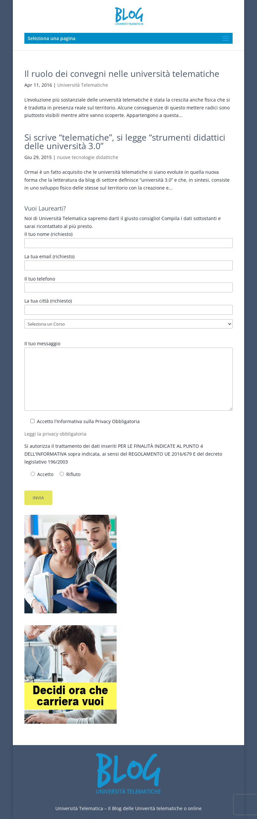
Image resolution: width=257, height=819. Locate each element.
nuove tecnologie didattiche (87, 157)
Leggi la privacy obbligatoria (55, 434)
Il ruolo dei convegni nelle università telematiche (121, 74)
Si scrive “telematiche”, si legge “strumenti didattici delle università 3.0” (124, 141)
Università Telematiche (82, 85)
